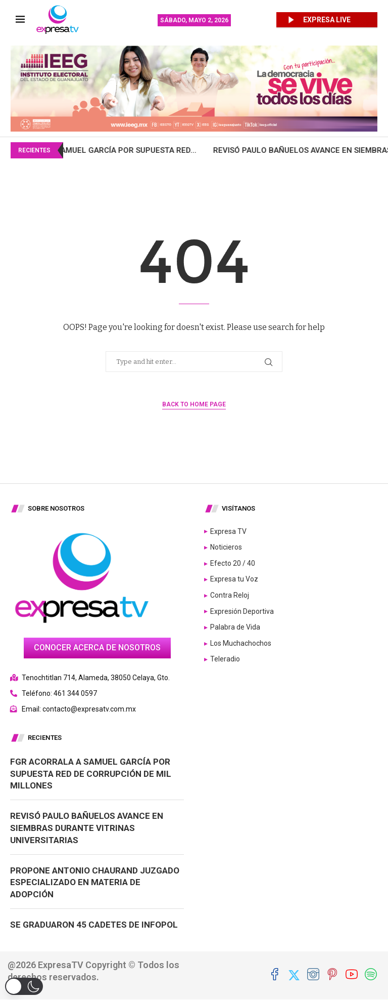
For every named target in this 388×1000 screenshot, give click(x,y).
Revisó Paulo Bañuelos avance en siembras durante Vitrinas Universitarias (86, 828)
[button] (24, 986)
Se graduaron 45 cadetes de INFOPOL (94, 925)
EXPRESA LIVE (327, 20)
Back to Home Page (194, 404)
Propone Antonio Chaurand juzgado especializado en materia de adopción (94, 882)
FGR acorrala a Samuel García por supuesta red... (129, 150)
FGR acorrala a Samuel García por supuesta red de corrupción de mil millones (90, 774)
